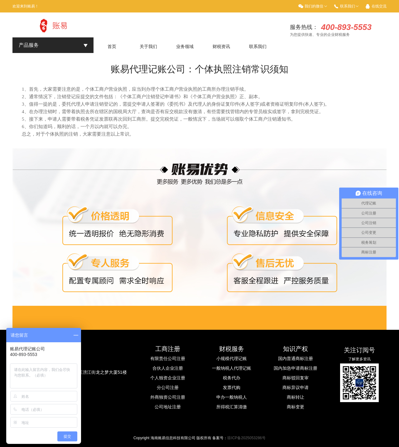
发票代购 (231, 387)
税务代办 (231, 377)
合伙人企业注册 (167, 368)
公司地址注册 (168, 406)
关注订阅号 (359, 350)
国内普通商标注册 (295, 358)
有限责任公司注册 (167, 358)
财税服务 (231, 348)
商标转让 (295, 397)
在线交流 (379, 6)
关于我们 (148, 46)
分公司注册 (168, 387)
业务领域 (185, 46)
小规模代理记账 (231, 358)
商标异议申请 (295, 387)
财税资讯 (221, 46)
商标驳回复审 (295, 377)
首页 (112, 46)
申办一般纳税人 (231, 397)
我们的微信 (314, 6)
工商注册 (167, 348)
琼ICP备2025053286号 (246, 438)
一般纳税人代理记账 (231, 368)
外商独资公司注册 (167, 397)
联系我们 (347, 6)
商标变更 (295, 406)
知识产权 (295, 348)
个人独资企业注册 (167, 377)
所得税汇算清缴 (231, 406)
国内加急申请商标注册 (295, 368)
